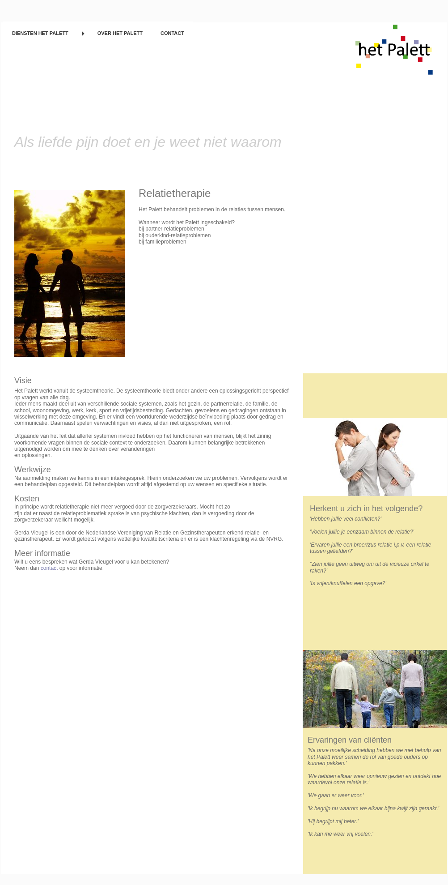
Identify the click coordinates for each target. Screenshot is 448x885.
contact (49, 568)
